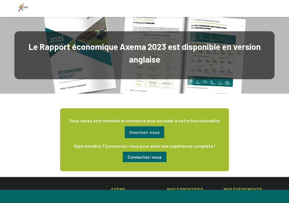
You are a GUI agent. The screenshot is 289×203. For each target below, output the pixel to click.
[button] (144, 132)
